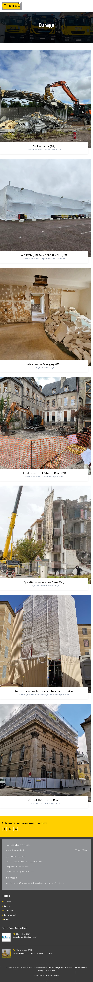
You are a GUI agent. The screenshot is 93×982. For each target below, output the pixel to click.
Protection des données (75, 967)
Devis (6, 919)
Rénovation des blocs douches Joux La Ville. (44, 691)
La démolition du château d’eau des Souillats (32, 953)
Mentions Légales (55, 967)
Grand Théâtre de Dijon (44, 800)
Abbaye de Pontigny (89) (44, 364)
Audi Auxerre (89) (44, 146)
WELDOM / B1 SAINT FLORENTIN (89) (44, 255)
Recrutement (10, 915)
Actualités (8, 910)
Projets (7, 906)
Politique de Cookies (46, 970)
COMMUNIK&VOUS (51, 975)
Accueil (7, 901)
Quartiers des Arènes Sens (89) (44, 582)
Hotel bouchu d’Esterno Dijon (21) (44, 473)
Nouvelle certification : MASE (25, 937)
